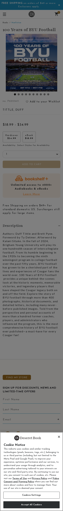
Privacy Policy (39, 478)
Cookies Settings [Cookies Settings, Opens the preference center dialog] (31, 495)
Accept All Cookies (31, 505)
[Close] (59, 436)
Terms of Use (19, 478)
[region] (31, 471)
